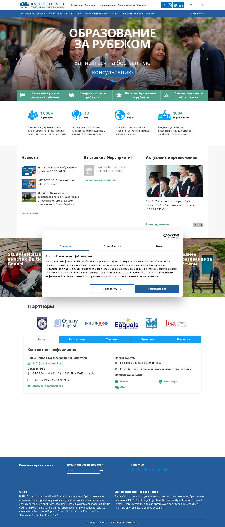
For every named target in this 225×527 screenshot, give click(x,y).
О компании (77, 5)
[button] (17, 59)
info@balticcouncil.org (48, 363)
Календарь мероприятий (100, 180)
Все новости (30, 213)
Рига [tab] (41, 339)
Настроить (112, 288)
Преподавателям (126, 5)
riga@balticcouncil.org (48, 386)
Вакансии (141, 5)
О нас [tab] (159, 246)
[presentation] (91, 484)
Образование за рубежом (32, 13)
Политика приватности (36, 465)
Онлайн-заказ (197, 13)
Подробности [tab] (112, 246)
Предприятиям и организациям (100, 5)
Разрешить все (157, 288)
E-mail (124, 381)
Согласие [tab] (66, 246)
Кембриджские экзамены (97, 13)
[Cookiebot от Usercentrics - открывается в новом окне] (165, 236)
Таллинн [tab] (112, 339)
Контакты (150, 13)
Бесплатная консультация (61, 13)
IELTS (79, 13)
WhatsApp (170, 381)
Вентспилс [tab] (77, 339)
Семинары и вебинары (132, 13)
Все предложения (158, 224)
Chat (123, 387)
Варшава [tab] (183, 339)
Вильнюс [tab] (148, 339)
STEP (115, 13)
